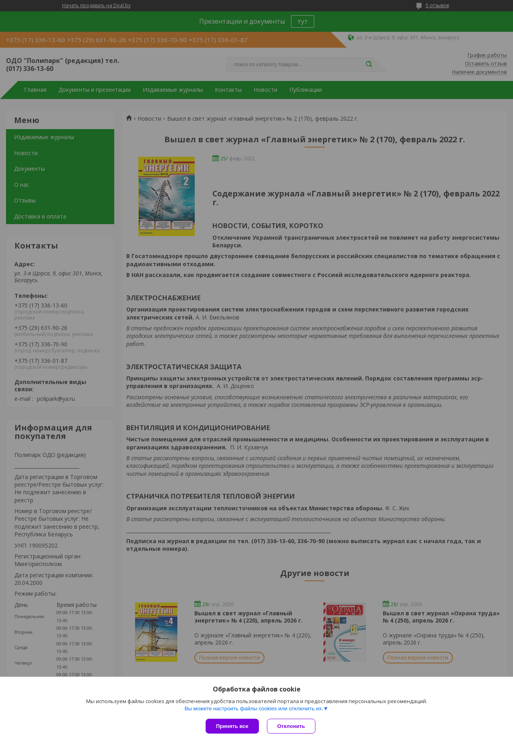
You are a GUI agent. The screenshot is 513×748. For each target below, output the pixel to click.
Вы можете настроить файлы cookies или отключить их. (253, 709)
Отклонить (291, 726)
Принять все (232, 726)
